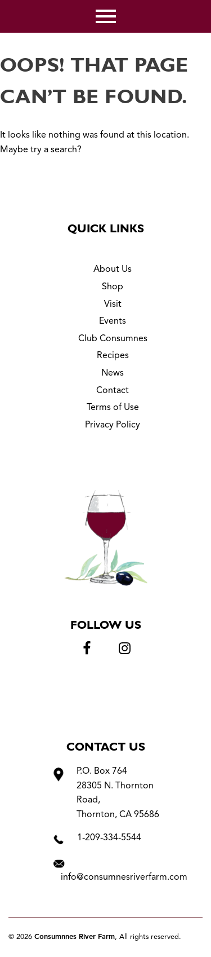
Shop (112, 287)
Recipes (113, 355)
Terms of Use (113, 407)
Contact (112, 390)
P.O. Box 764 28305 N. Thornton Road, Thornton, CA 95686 (118, 793)
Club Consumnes (112, 338)
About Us (112, 269)
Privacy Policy (112, 425)
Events (112, 321)
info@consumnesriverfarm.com (124, 877)
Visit (113, 304)
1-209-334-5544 (109, 838)
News (112, 373)
